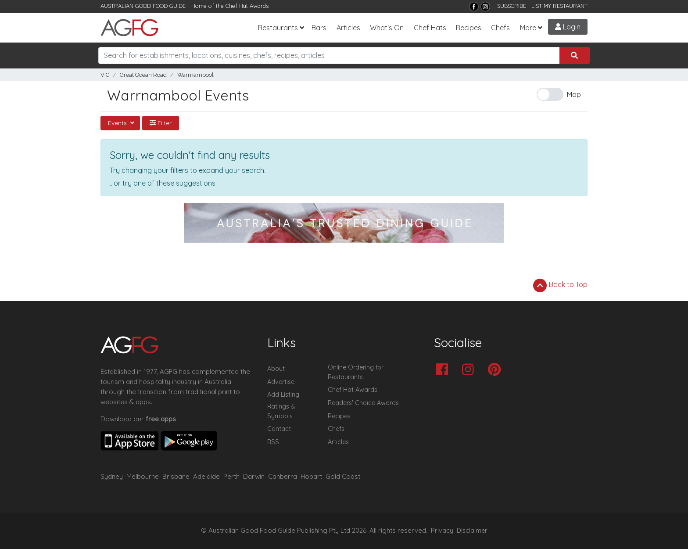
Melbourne (142, 476)
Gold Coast (343, 476)
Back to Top (560, 285)
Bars (319, 27)
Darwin (254, 476)
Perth (231, 476)
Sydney (111, 476)
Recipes (468, 27)
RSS (273, 442)
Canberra (282, 476)
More (528, 27)
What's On (387, 27)
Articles (348, 27)
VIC (104, 75)
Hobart (311, 476)
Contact (279, 429)
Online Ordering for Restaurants (355, 372)
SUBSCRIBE (511, 5)
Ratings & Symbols (281, 411)
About (276, 369)
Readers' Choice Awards (363, 403)
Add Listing (283, 394)
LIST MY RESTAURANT (559, 5)
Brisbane (176, 476)
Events (118, 123)
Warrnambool (195, 75)
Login (567, 26)
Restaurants (278, 27)
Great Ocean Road (143, 75)
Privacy (442, 531)
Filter (161, 123)
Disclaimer (472, 531)
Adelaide (206, 476)
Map (574, 94)
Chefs (500, 27)
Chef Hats (430, 27)
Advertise (280, 382)
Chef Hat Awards (247, 5)
